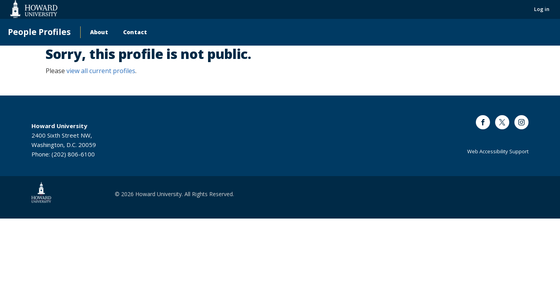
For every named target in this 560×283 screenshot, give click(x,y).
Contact (135, 32)
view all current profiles (100, 70)
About (99, 32)
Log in (541, 9)
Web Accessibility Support (498, 151)
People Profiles (39, 32)
